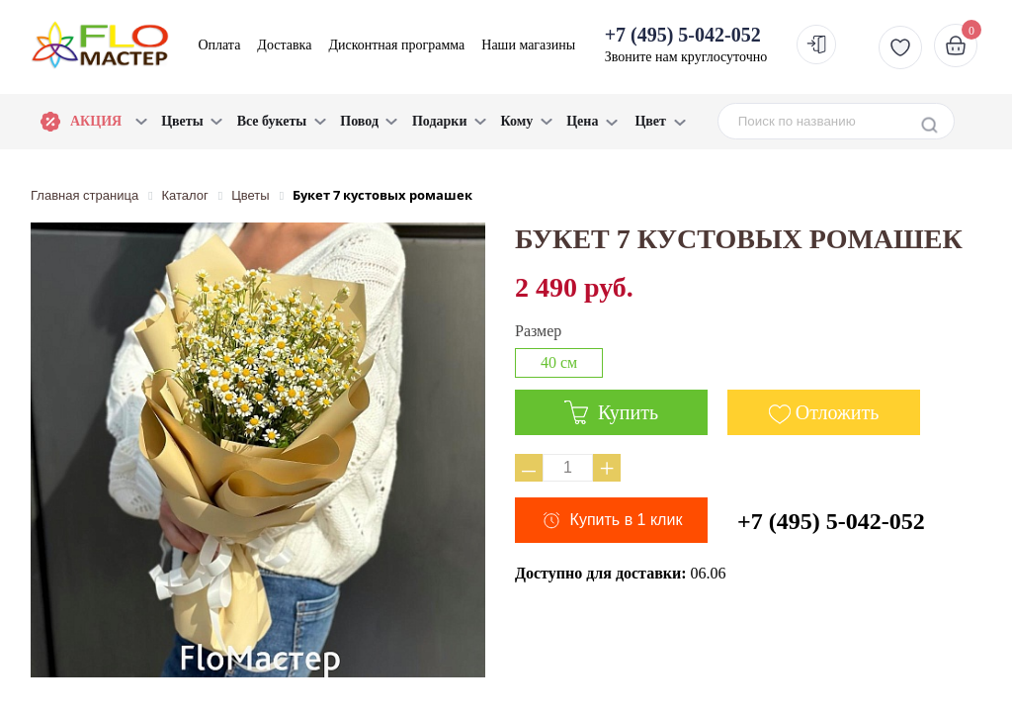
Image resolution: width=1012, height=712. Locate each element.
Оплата (219, 45)
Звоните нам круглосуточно (686, 43)
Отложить (838, 412)
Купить (611, 412)
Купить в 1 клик (626, 519)
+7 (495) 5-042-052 (831, 521)
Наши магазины (528, 45)
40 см (559, 362)
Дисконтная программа (396, 45)
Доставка (284, 45)
